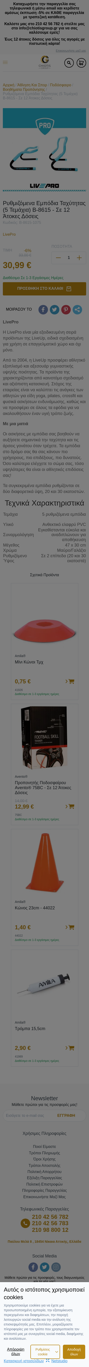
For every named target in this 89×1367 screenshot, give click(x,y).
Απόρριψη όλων (15, 1351)
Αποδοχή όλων (74, 1352)
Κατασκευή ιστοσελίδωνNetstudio (35, 1361)
